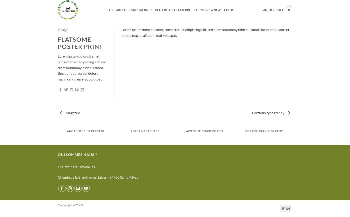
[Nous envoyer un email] (78, 188)
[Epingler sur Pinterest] (77, 90)
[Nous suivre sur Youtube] (86, 188)
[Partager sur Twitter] (66, 90)
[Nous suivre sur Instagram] (70, 188)
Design (63, 29)
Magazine (70, 113)
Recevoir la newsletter (213, 10)
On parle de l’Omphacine (130, 10)
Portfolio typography (271, 113)
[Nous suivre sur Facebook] (62, 188)
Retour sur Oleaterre (173, 10)
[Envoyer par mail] (71, 90)
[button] (277, 10)
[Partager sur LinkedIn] (82, 90)
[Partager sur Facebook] (60, 90)
